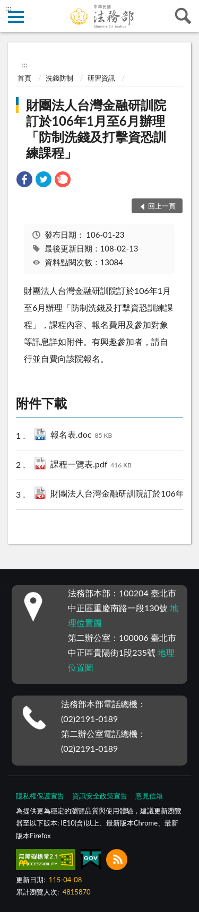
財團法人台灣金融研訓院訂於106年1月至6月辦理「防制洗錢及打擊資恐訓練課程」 (96, 128)
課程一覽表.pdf (91, 465)
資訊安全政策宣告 (99, 796)
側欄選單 (16, 17)
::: (8, 8)
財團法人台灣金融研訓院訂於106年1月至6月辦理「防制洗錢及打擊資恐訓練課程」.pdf (121, 494)
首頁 (24, 78)
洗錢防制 (59, 78)
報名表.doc (81, 435)
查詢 (183, 16)
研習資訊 (101, 78)
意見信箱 (149, 796)
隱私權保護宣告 (40, 796)
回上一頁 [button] (162, 206)
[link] (24, 180)
